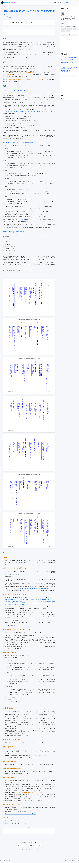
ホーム (55, 2)
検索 (70, 860)
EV (75, 28)
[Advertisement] (29, 32)
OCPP (63, 26)
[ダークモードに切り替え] (77, 2)
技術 (63, 2)
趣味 (67, 2)
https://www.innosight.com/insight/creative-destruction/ (35, 588)
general (63, 28)
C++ (62, 31)
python (74, 26)
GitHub (77, 860)
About (59, 2)
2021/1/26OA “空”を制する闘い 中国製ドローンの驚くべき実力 (19, 111)
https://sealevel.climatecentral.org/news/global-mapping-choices (20, 813)
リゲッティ (21, 219)
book (68, 31)
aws (68, 26)
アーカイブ (72, 2)
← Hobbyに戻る (6, 6)
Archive (73, 860)
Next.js (70, 28)
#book (10, 16)
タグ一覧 (67, 860)
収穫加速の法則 (28, 137)
